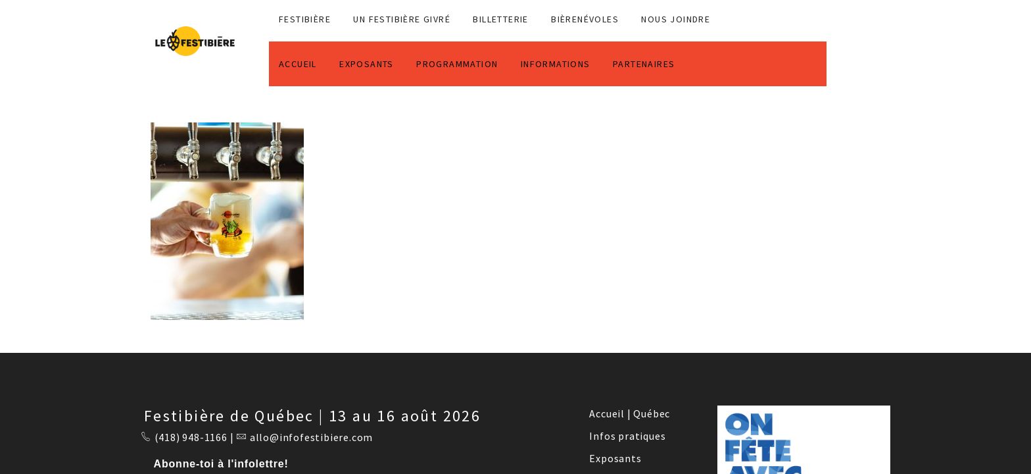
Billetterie (500, 19)
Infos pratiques (627, 435)
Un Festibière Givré (401, 19)
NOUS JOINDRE (675, 19)
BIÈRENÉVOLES (585, 19)
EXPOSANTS (366, 64)
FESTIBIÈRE (305, 19)
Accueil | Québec (629, 413)
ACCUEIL (298, 64)
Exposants (615, 458)
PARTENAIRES (644, 64)
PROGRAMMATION (457, 64)
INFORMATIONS (555, 64)
